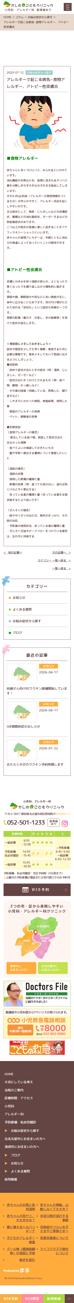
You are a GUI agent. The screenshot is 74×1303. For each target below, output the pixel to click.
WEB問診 (32, 1298)
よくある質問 (22, 609)
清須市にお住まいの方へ (19, 968)
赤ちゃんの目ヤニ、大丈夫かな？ (21, 1218)
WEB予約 (11, 1298)
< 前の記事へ (13, 552)
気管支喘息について (54, 1238)
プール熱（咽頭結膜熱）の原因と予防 (21, 1251)
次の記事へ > (61, 552)
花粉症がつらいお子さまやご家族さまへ (54, 1229)
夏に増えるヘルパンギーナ (21, 1229)
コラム (19, 17)
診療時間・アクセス (19, 1098)
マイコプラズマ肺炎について (54, 1251)
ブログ (17, 633)
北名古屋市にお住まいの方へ (51, 968)
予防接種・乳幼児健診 (20, 1122)
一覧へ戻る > (61, 568)
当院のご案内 (14, 1090)
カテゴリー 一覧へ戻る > (54, 560)
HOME (7, 17)
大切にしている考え (19, 1082)
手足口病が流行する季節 (54, 1218)
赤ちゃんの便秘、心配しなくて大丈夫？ (54, 1207)
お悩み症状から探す (40, 17)
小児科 (9, 1106)
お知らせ (19, 598)
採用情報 (11, 1179)
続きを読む (27, 1260)
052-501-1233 (26, 822)
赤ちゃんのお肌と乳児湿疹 (21, 1207)
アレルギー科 (14, 1114)
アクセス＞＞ (63, 814)
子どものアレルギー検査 (21, 1240)
